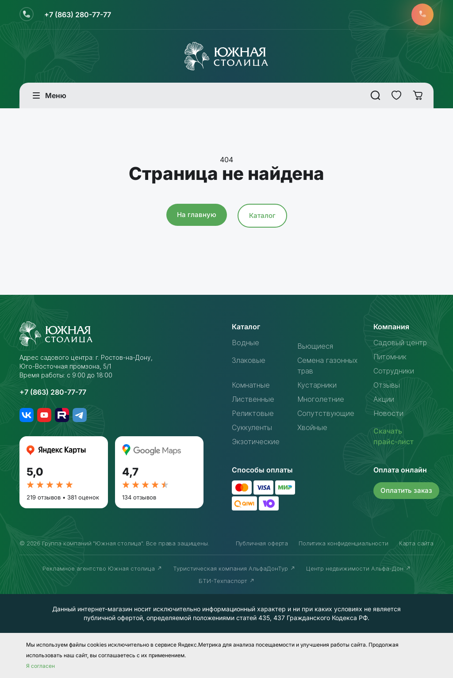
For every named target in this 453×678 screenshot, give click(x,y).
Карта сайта (416, 543)
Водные (245, 342)
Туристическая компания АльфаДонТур (234, 568)
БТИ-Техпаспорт (227, 580)
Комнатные (251, 385)
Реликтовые (253, 413)
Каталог (262, 215)
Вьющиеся (315, 346)
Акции (383, 399)
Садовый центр (400, 342)
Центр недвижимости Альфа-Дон (358, 568)
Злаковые (248, 360)
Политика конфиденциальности (343, 543)
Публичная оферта (262, 543)
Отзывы (386, 385)
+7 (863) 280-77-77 (77, 14)
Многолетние (320, 399)
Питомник (390, 356)
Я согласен (40, 666)
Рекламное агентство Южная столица (102, 568)
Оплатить (406, 490)
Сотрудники (393, 370)
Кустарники (317, 385)
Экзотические (256, 441)
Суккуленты (252, 427)
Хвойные (312, 427)
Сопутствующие (325, 413)
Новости (388, 413)
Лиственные (253, 399)
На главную (196, 214)
